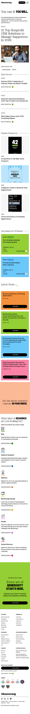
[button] (27, 2)
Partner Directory (5, 643)
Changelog (18, 641)
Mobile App (3, 625)
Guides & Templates (5, 641)
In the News (3, 656)
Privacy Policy (21, 701)
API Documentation (20, 639)
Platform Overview (5, 617)
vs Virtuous (18, 617)
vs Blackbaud (19, 625)
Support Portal (19, 635)
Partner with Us (4, 661)
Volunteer (3, 623)
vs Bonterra (18, 623)
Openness (3, 703)
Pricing (2, 629)
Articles (3, 637)
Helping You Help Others (15, 578)
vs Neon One (18, 621)
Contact (3, 659)
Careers (3, 652)
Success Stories (4, 635)
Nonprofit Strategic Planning (22, 657)
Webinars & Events (5, 639)
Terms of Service (13, 701)
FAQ (2, 645)
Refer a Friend (19, 643)
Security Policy (4, 701)
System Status (19, 637)
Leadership (3, 654)
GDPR (8, 703)
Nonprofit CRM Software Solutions (21, 651)
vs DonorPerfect (19, 619)
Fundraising (3, 619)
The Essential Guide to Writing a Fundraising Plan (21, 655)
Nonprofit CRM (4, 621)
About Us (3, 650)
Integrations (4, 627)
